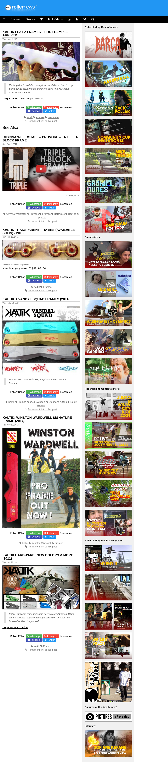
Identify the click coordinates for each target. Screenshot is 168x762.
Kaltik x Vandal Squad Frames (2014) (36, 299)
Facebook (38, 99)
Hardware (53, 117)
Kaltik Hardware (17, 614)
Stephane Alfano (58, 401)
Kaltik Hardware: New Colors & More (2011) (37, 556)
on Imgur (16, 98)
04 (44, 268)
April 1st (41, 217)
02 (34, 268)
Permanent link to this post (42, 121)
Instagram (52, 107)
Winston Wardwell (41, 543)
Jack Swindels (37, 401)
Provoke (34, 213)
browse (112, 707)
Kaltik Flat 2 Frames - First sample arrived (35, 33)
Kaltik (30, 117)
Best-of (72, 213)
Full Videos (55, 19)
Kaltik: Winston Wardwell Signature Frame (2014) (37, 419)
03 (39, 268)
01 (30, 268)
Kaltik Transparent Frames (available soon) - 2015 (38, 231)
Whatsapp (35, 107)
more (114, 27)
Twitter (51, 111)
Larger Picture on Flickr (15, 627)
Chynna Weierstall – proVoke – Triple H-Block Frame (40, 138)
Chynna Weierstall (16, 213)
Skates (30, 19)
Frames (40, 117)
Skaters (15, 19)
